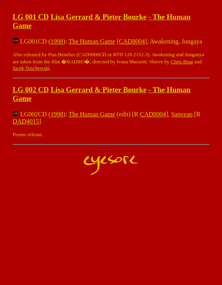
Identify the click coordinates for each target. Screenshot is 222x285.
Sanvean (181, 114)
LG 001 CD (31, 17)
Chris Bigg (182, 62)
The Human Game (91, 41)
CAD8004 (132, 41)
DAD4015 (26, 121)
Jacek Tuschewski (31, 68)
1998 (57, 41)
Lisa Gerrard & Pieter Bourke (99, 17)
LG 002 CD (31, 90)
